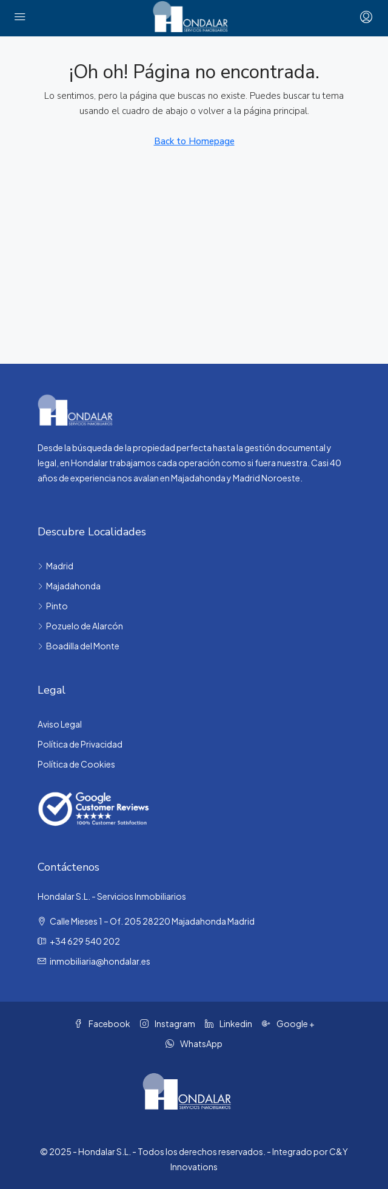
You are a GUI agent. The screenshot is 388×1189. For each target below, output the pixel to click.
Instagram (167, 1023)
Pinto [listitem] (53, 605)
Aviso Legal (60, 723)
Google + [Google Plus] (288, 1023)
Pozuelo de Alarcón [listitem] (80, 625)
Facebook (102, 1023)
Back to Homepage (194, 141)
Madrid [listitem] (55, 565)
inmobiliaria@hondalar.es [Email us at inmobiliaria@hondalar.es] (100, 961)
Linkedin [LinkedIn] (228, 1023)
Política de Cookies (76, 764)
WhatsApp (194, 1043)
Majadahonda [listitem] (69, 585)
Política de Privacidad (80, 744)
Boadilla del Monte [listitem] (78, 645)
